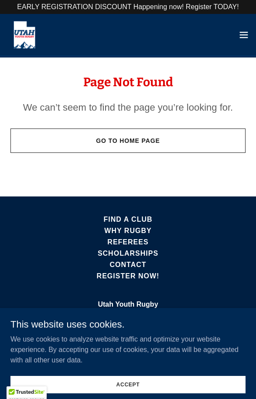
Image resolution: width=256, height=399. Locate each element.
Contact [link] (127, 264)
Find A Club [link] (127, 219)
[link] (24, 34)
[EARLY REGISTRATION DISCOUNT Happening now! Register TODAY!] (128, 7)
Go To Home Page (128, 140)
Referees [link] (127, 242)
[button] (244, 35)
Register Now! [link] (128, 276)
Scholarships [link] (128, 253)
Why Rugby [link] (127, 230)
